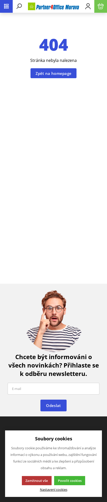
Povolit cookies (70, 480)
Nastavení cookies (53, 489)
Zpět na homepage (54, 73)
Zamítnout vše (36, 480)
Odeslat (53, 405)
